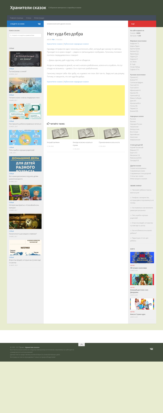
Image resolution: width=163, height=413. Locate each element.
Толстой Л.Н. (134, 85)
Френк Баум (134, 54)
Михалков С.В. (135, 155)
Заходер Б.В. (134, 160)
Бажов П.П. (134, 80)
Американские (135, 140)
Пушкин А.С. (134, 77)
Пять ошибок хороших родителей (21, 150)
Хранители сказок (28, 7)
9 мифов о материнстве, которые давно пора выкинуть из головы (142, 200)
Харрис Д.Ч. (134, 56)
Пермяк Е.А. (134, 108)
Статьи (28, 18)
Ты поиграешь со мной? (18, 71)
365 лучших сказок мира (138, 268)
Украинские (134, 127)
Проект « (29, 347)
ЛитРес (132, 265)
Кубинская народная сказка (59, 24)
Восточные (134, 132)
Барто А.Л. (133, 153)
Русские (133, 119)
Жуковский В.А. (135, 103)
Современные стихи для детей (140, 173)
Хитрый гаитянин (53, 142)
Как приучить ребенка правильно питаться (25, 124)
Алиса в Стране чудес (137, 314)
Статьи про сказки (136, 176)
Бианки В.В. (134, 111)
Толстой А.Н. (134, 88)
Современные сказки (137, 171)
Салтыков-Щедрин (136, 82)
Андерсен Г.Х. (134, 43)
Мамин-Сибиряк (135, 98)
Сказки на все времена (138, 168)
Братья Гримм (135, 49)
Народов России (136, 124)
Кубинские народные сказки (76, 44)
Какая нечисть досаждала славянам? (23, 234)
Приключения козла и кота (109, 142)
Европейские (134, 134)
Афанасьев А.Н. (135, 90)
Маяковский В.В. (136, 158)
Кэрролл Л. (134, 59)
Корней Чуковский (136, 147)
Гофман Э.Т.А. (135, 69)
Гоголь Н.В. (134, 106)
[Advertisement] (86, 100)
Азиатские (133, 137)
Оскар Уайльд (135, 67)
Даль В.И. (133, 101)
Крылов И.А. (134, 93)
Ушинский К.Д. (135, 95)
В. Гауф (132, 64)
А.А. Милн (133, 62)
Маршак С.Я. (134, 150)
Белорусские (134, 129)
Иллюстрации (39, 18)
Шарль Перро (134, 46)
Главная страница (16, 18)
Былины (133, 121)
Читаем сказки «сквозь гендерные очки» (24, 97)
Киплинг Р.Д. (134, 51)
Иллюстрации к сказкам (138, 179)
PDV (53, 40)
